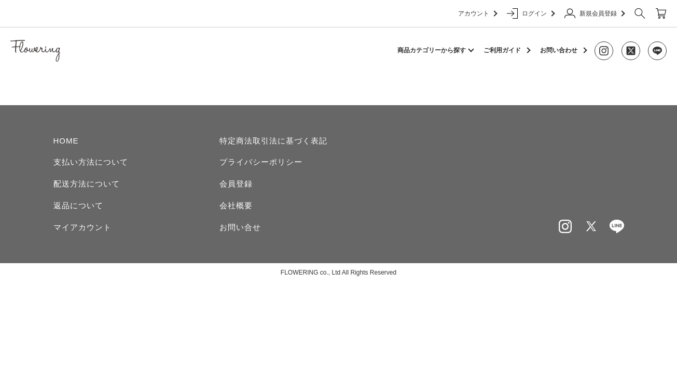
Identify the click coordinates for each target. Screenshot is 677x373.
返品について (78, 205)
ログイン (530, 13)
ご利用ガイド (502, 50)
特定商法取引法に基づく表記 (273, 140)
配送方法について (86, 183)
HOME (66, 140)
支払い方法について (90, 161)
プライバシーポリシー (260, 161)
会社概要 (236, 205)
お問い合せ (240, 227)
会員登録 (236, 183)
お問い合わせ (558, 50)
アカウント (477, 13)
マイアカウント (82, 227)
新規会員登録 (594, 13)
